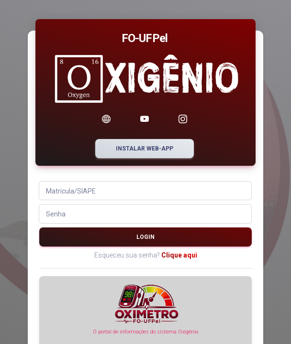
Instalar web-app (144, 148)
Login (145, 237)
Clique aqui (179, 255)
